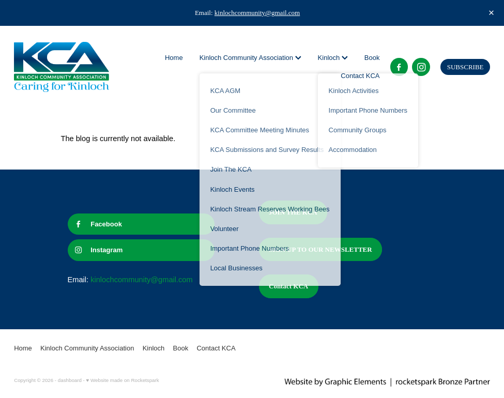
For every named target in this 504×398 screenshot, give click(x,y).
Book (372, 58)
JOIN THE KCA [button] (293, 212)
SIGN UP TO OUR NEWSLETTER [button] (320, 249)
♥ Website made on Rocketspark (122, 380)
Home (174, 58)
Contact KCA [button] (288, 286)
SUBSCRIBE (465, 67)
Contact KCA (360, 76)
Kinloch (333, 58)
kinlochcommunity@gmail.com (257, 13)
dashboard (70, 380)
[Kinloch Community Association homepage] (61, 67)
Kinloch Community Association (250, 58)
